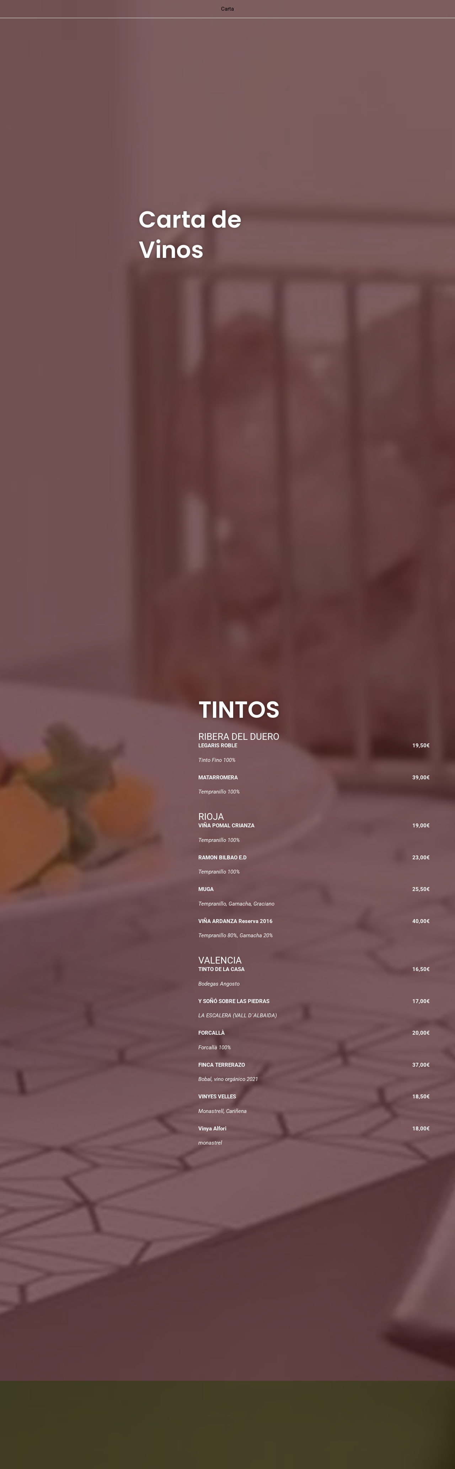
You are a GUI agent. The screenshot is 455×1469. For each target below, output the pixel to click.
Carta (227, 9)
